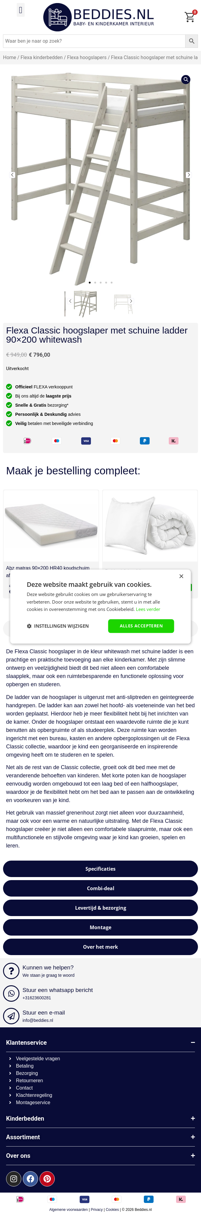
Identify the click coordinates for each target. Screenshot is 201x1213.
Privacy (97, 1210)
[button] (21, 10)
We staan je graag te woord (49, 975)
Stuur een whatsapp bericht (58, 990)
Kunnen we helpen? (48, 967)
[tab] (100, 869)
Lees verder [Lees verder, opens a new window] (148, 609)
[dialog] (100, 606)
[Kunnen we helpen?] (11, 971)
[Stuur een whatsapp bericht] (11, 993)
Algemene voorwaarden (68, 1210)
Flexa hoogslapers (87, 57)
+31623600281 (37, 997)
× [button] (181, 576)
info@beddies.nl (38, 1020)
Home (9, 57)
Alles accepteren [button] (141, 626)
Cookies (112, 1210)
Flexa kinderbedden (42, 57)
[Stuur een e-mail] (11, 1016)
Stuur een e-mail (44, 1012)
